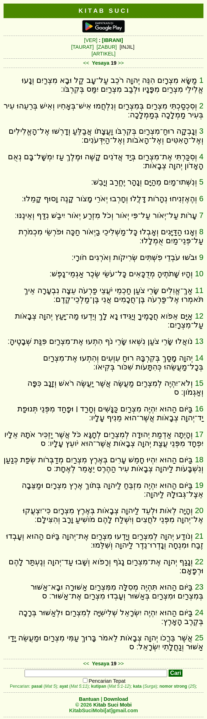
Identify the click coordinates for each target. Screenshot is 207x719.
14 (199, 357)
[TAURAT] (82, 47)
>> (121, 63)
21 (199, 536)
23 (199, 586)
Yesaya (101, 63)
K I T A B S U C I (104, 10)
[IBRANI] (112, 40)
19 (199, 485)
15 (199, 383)
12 (199, 315)
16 (199, 408)
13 (199, 341)
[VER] (90, 40)
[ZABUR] (107, 47)
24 (199, 612)
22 (199, 561)
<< (86, 63)
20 (199, 510)
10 (199, 273)
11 (199, 290)
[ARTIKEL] (103, 54)
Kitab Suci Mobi (112, 705)
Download (116, 699)
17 (199, 434)
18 (199, 459)
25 (199, 637)
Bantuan (89, 699)
